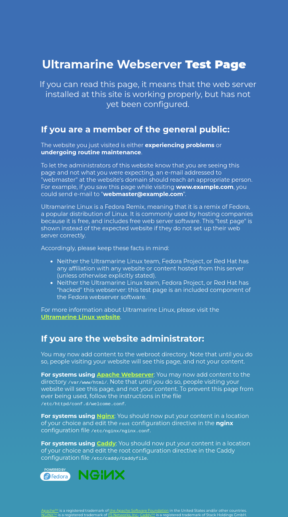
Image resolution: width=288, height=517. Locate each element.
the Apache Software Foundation (139, 510)
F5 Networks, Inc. (123, 515)
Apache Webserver (125, 374)
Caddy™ (147, 515)
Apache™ (49, 510)
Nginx (106, 416)
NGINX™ (49, 515)
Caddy (106, 443)
